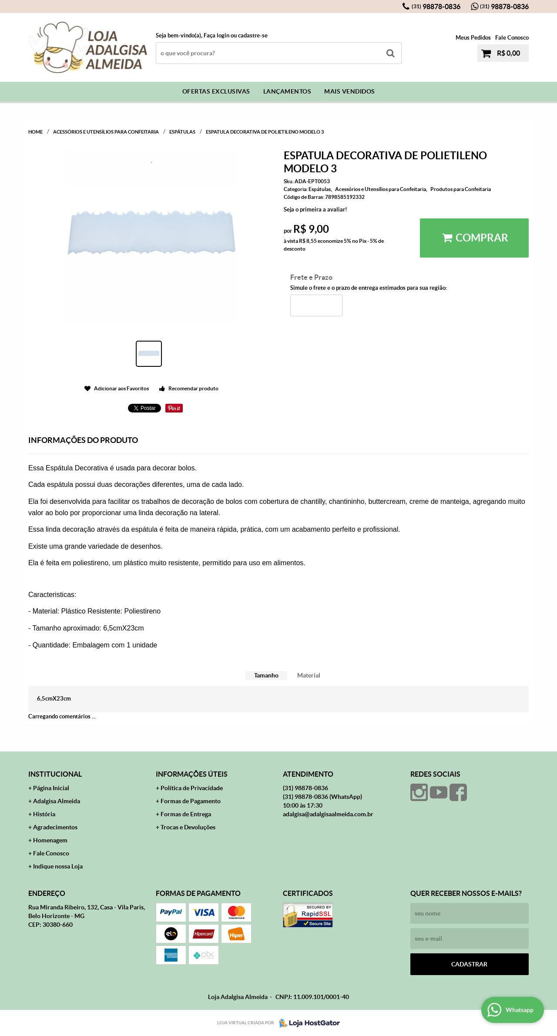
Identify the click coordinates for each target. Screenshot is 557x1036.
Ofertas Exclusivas (216, 91)
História (44, 814)
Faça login (216, 35)
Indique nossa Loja (58, 866)
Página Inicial (51, 788)
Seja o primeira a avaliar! (315, 209)
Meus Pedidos (473, 37)
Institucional (55, 774)
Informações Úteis (192, 774)
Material (308, 675)
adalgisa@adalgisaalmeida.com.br (328, 814)
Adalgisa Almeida (56, 801)
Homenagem (50, 840)
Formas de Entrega (186, 814)
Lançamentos (287, 91)
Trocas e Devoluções (188, 827)
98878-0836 (436, 6)
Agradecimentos (55, 827)
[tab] (266, 675)
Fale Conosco (512, 37)
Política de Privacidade (192, 788)
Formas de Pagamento (191, 801)
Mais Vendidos (349, 91)
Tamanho (266, 675)
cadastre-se (253, 35)
